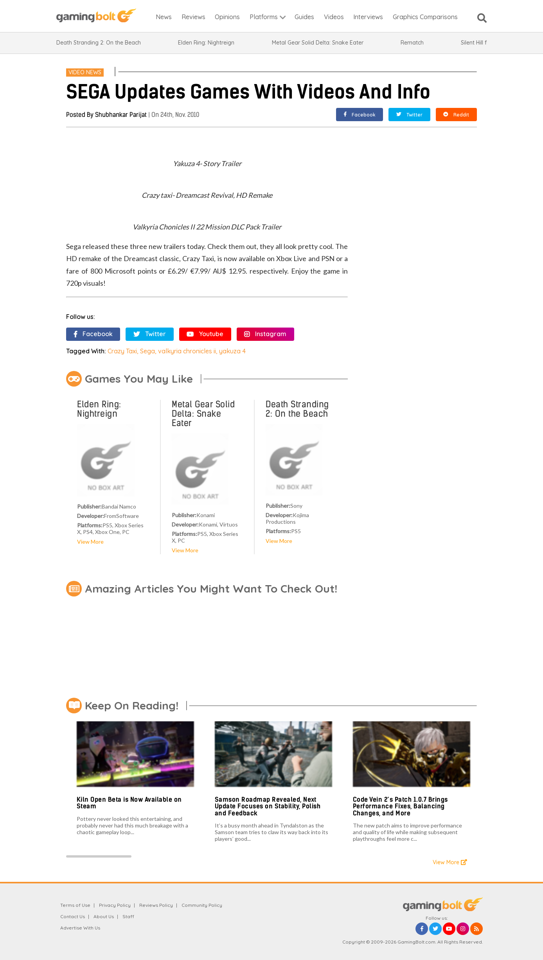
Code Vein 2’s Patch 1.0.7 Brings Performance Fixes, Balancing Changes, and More (400, 806)
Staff (128, 916)
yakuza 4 (232, 351)
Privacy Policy (115, 905)
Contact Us (72, 916)
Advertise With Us (80, 928)
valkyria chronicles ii (187, 351)
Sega (147, 351)
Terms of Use (75, 905)
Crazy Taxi (122, 351)
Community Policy (202, 905)
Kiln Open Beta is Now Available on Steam (129, 803)
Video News (84, 72)
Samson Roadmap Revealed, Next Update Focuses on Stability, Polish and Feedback (268, 806)
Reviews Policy (156, 905)
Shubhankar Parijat (121, 114)
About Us (103, 916)
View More (90, 541)
